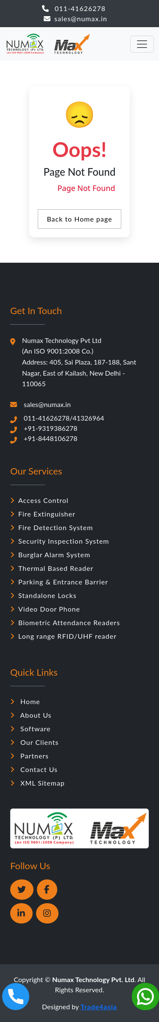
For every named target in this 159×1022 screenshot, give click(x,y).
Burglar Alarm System (50, 554)
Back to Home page (79, 219)
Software (30, 728)
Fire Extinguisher (42, 514)
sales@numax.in (75, 18)
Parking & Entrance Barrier (59, 582)
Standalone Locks (43, 595)
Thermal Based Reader (51, 568)
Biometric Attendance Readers (65, 622)
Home (25, 701)
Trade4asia (99, 1006)
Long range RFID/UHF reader (63, 636)
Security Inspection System (59, 541)
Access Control (39, 500)
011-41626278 (74, 8)
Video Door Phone (45, 609)
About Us (30, 715)
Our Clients (34, 742)
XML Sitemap (37, 783)
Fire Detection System (51, 527)
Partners (29, 756)
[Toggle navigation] (142, 44)
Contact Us (34, 769)
